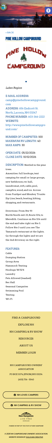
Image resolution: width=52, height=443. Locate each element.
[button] (48, 10)
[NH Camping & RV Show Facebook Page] (26, 405)
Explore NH (26, 324)
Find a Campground (26, 317)
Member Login (26, 352)
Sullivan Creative (34, 437)
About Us (26, 345)
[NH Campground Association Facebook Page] (26, 394)
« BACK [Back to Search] (10, 32)
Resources (26, 338)
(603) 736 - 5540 (26, 379)
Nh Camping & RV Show (26, 331)
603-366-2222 (36, 116)
